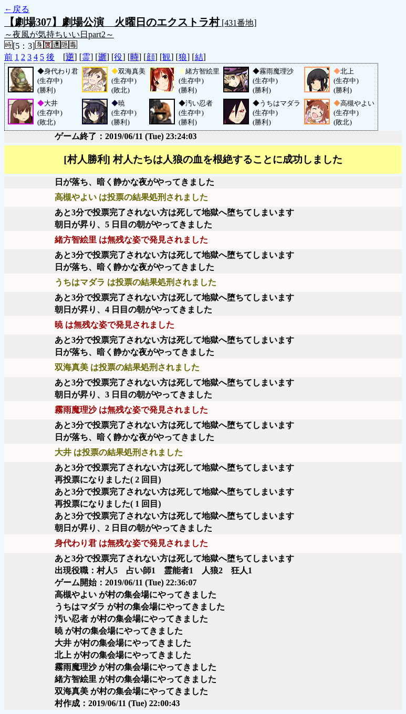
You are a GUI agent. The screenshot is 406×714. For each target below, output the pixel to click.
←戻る (16, 9)
